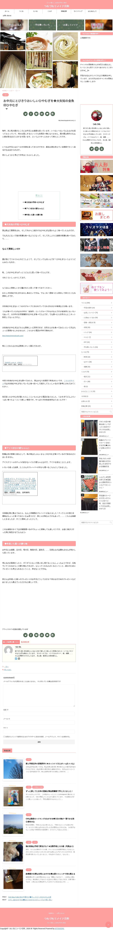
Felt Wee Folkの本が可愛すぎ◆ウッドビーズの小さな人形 (29, 897)
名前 (5, 710)
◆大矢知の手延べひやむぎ (34, 202)
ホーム (7, 11)
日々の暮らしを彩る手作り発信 (56, 925)
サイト (5, 728)
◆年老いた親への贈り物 (33, 215)
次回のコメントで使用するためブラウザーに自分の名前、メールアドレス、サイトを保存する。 (38, 737)
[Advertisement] (39, 174)
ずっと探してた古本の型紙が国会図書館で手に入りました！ (49, 791)
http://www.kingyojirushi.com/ (12, 336)
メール (6, 719)
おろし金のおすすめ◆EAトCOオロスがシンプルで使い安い (30, 900)
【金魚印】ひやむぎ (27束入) (13, 362)
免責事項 (51, 916)
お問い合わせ (7, 15)
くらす (49, 11)
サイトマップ (78, 11)
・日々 (6, 667)
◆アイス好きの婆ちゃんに (34, 208)
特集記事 (64, 11)
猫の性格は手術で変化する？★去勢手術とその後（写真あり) (49, 846)
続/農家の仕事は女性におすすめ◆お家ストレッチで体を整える (50, 874)
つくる (21, 11)
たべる (35, 11)
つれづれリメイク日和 (56, 6)
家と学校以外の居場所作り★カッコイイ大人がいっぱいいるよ (50, 764)
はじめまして (92, 11)
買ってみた (7, 670)
